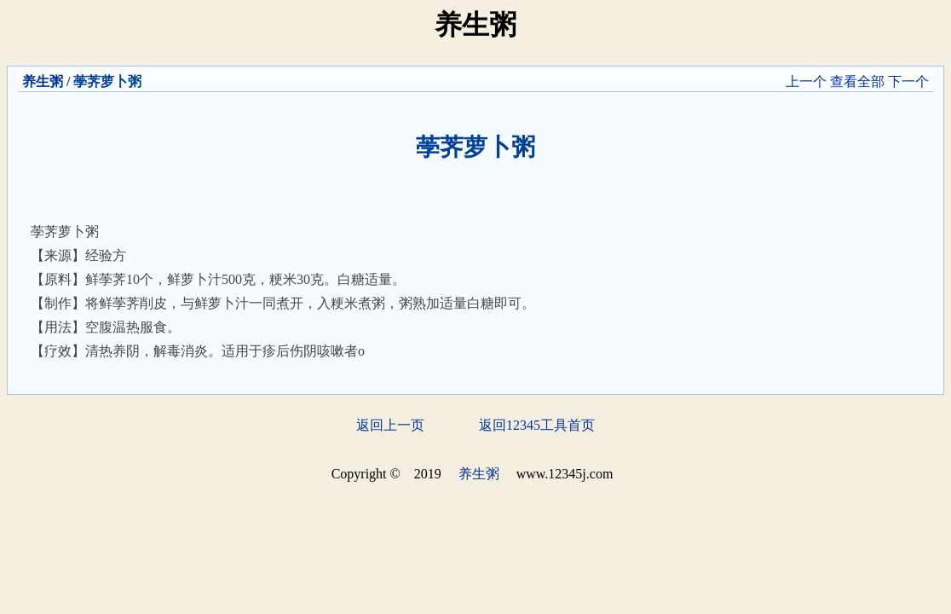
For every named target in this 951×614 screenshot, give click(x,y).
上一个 (806, 81)
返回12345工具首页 (537, 425)
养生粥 (42, 81)
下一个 (908, 81)
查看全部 (857, 81)
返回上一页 (390, 425)
